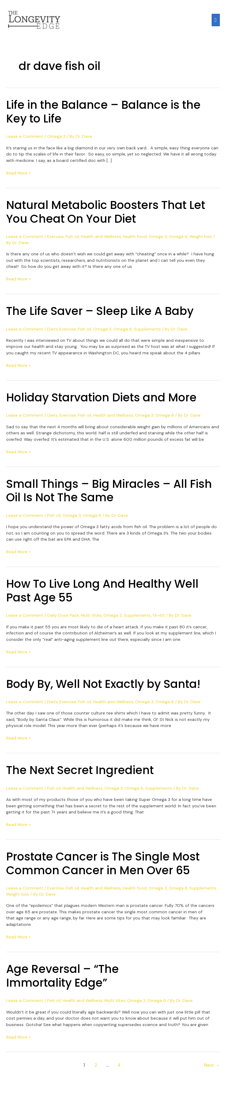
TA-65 (159, 617)
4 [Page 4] (119, 1067)
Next (212, 1067)
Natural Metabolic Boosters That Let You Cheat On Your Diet (105, 214)
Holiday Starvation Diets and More (101, 399)
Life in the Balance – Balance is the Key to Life (103, 114)
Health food (135, 238)
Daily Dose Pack (63, 617)
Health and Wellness (101, 238)
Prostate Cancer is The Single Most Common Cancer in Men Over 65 (103, 865)
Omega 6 (178, 238)
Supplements (147, 331)
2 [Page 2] (96, 1067)
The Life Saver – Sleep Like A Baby (100, 313)
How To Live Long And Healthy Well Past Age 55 (102, 593)
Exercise (55, 238)
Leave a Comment (24, 138)
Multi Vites (91, 617)
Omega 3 (56, 138)
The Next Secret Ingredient (80, 772)
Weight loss (200, 238)
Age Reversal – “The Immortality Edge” (62, 978)
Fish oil (72, 238)
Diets (52, 331)
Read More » (18, 175)
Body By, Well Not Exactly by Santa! (103, 686)
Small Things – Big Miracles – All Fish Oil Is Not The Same (109, 493)
